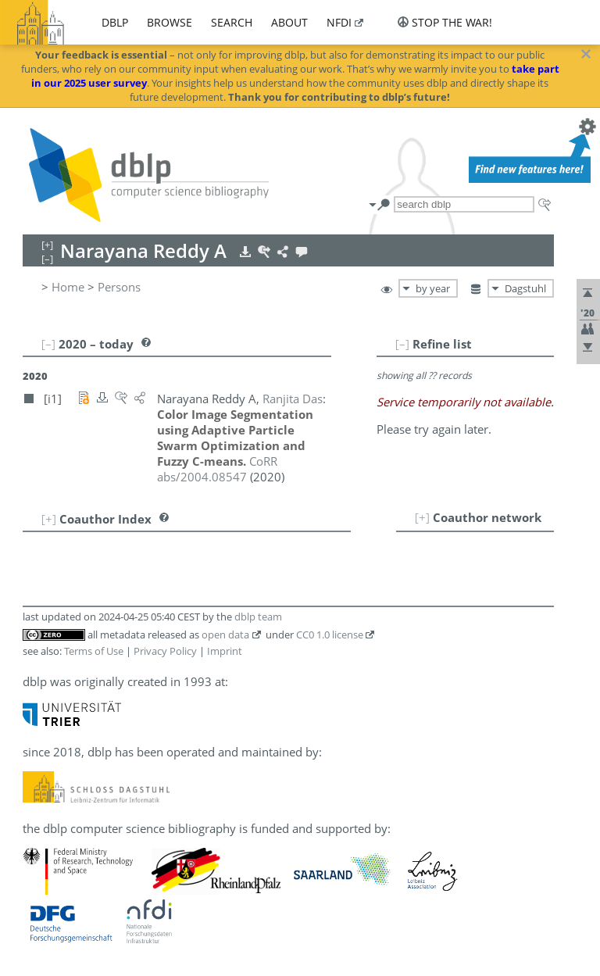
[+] (422, 517)
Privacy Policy (165, 651)
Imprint (224, 651)
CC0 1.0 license (329, 634)
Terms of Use (93, 651)
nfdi (339, 22)
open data (225, 634)
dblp (115, 22)
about (289, 22)
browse (169, 22)
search (231, 22)
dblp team (258, 617)
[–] (402, 344)
